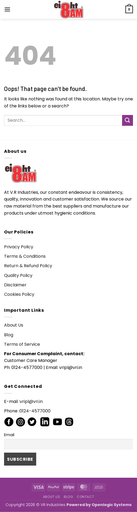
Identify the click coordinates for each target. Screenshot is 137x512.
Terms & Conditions (25, 256)
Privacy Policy (18, 247)
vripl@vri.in (31, 401)
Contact (85, 496)
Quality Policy (18, 275)
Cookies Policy (19, 294)
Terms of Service (22, 344)
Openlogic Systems (112, 504)
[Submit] (127, 120)
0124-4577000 (35, 411)
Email (9, 435)
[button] (7, 9)
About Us (13, 325)
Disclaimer (15, 285)
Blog (8, 335)
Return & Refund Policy (28, 266)
